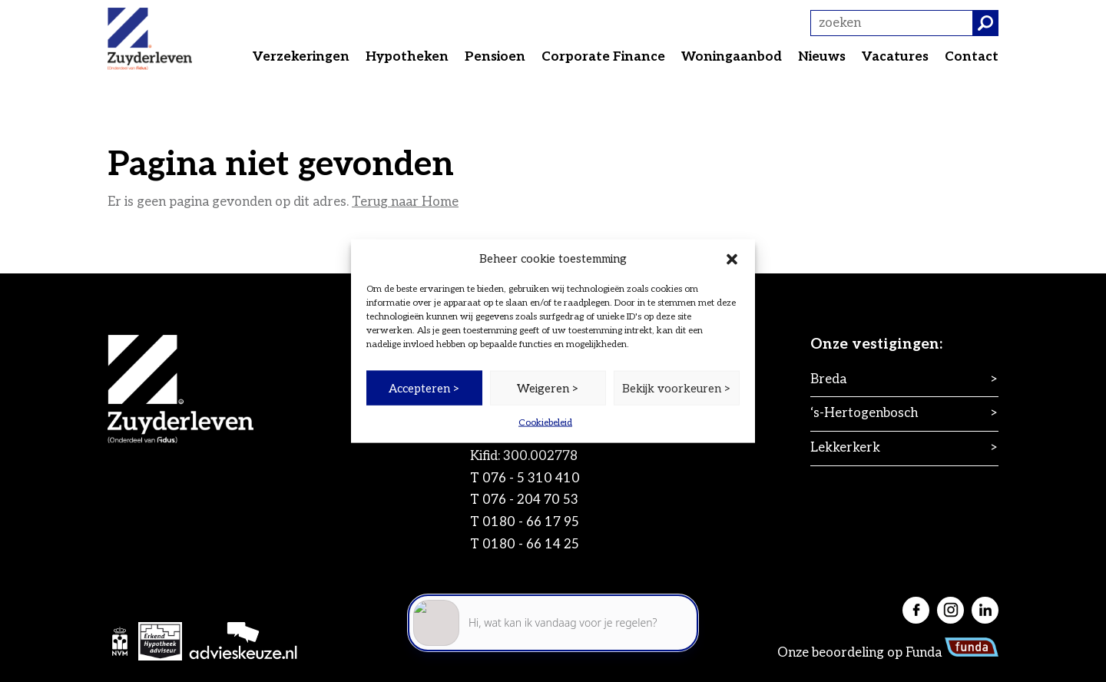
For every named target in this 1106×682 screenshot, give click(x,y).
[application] (553, 613)
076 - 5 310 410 (531, 478)
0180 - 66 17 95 (530, 522)
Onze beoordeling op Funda (887, 652)
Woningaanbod (731, 57)
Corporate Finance (603, 57)
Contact (971, 57)
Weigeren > (548, 388)
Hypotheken (407, 57)
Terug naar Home (405, 202)
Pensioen (495, 57)
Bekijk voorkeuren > (676, 388)
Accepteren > (424, 388)
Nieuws (822, 57)
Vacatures (895, 57)
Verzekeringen (301, 57)
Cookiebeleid (545, 423)
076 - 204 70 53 (530, 500)
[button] (732, 259)
